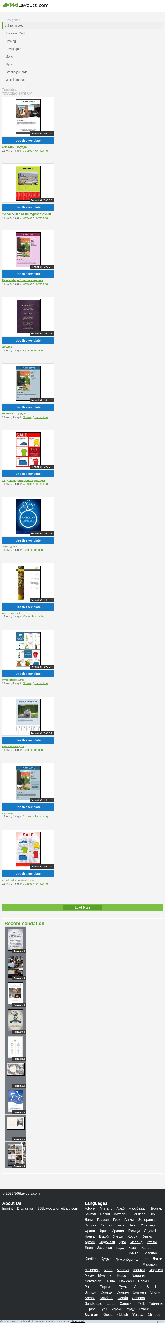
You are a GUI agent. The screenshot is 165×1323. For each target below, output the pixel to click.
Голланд (138, 1275)
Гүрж (120, 1248)
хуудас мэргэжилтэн (13, 679)
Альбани (106, 1298)
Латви (157, 1259)
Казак (133, 1247)
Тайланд (156, 1303)
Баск (120, 1225)
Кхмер (133, 1253)
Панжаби (126, 1281)
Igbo (122, 1242)
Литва (110, 1281)
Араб (121, 1208)
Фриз (103, 1231)
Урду (130, 1309)
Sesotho (138, 1298)
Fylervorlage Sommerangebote (22, 280)
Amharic (106, 1208)
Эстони (106, 1225)
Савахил (126, 1303)
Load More (82, 907)
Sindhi (151, 1287)
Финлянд (148, 1225)
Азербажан (138, 1208)
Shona (155, 1292)
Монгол (139, 1270)
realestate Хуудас (14, 413)
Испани (91, 1225)
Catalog (27, 150)
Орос (138, 1287)
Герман (103, 1220)
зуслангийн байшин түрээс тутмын (26, 214)
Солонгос (150, 1253)
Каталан (120, 1214)
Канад (146, 1247)
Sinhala (90, 1292)
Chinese (154, 1315)
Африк (90, 1208)
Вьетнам (91, 1315)
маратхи (156, 1270)
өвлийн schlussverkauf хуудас (18, 880)
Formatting (41, 150)
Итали (152, 1242)
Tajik (141, 1303)
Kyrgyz (106, 1259)
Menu (26, 616)
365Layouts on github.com (58, 1208)
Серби (123, 1298)
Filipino (90, 1309)
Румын (124, 1287)
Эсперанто (146, 1220)
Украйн (116, 1309)
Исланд (136, 1242)
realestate (7, 813)
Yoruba (137, 1315)
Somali (90, 1298)
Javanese (104, 1247)
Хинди (118, 1236)
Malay (89, 1275)
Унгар (147, 1236)
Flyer (26, 350)
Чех (152, 1214)
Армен (90, 1242)
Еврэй (104, 1236)
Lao (145, 1259)
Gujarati (150, 1231)
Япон (89, 1247)
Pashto (90, 1287)
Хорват (133, 1236)
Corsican (138, 1214)
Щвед (110, 1303)
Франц (90, 1231)
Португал (107, 1287)
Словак (106, 1292)
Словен (123, 1292)
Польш (143, 1281)
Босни (105, 1214)
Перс (132, 1225)
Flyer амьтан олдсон (13, 746)
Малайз (123, 1270)
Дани (89, 1220)
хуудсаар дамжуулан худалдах (23, 480)
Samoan (139, 1292)
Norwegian (93, 1281)
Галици (134, 1231)
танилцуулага (9, 546)
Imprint (7, 1208)
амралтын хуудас (14, 147)
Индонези (107, 1242)
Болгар (156, 1208)
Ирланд (118, 1231)
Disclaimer (25, 1208)
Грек (116, 1220)
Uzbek (144, 1309)
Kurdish (90, 1259)
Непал (122, 1275)
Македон (150, 1264)
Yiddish (122, 1315)
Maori (108, 1270)
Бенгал (90, 1214)
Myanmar (105, 1275)
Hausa (90, 1236)
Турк (103, 1309)
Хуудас (7, 346)
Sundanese (93, 1303)
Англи (129, 1220)
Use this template (28, 140)
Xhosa (107, 1315)
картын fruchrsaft (11, 613)
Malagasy (92, 1270)
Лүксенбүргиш (127, 1259)
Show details (78, 1321)
